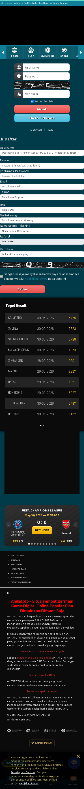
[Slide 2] (32, 544)
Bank (3, 205)
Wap (50, 129)
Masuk (42, 109)
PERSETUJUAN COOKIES (21, 582)
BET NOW (42, 530)
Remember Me (42, 101)
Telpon (4, 192)
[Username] (46, 67)
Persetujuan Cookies (23, 772)
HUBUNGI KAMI (17, 573)
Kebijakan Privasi (36, 278)
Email (3, 181)
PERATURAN (16, 564)
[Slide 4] (38, 544)
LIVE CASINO (48, 56)
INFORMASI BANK (18, 569)
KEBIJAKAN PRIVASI (19, 577)
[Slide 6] (43, 544)
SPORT (64, 56)
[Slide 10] (55, 544)
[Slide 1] (29, 544)
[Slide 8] (49, 544)
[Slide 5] (40, 544)
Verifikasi (6, 249)
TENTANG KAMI (17, 555)
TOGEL (14, 56)
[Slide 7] (46, 544)
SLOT (31, 56)
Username (7, 147)
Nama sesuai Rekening (15, 225)
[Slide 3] (35, 544)
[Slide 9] (52, 544)
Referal (5, 236)
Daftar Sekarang (42, 118)
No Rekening (8, 215)
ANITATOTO (14, 616)
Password (6, 160)
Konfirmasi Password (14, 171)
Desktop (36, 129)
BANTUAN (15, 560)
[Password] (46, 76)
